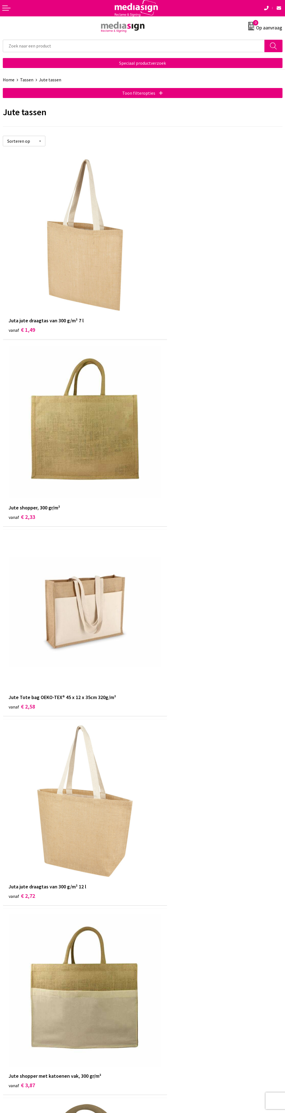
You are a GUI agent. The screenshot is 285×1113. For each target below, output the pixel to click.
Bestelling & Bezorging (25, 993)
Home (8, 79)
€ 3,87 (22, 634)
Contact (10, 985)
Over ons (153, 899)
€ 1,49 (22, 304)
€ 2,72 (161, 469)
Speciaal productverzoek (142, 63)
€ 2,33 (161, 304)
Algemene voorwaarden (167, 985)
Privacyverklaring (161, 1002)
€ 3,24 (22, 799)
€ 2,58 (22, 469)
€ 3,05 (161, 634)
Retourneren (15, 1002)
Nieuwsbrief (156, 908)
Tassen (26, 79)
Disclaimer (155, 1010)
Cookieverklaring (161, 993)
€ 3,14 (161, 799)
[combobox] (134, 46)
